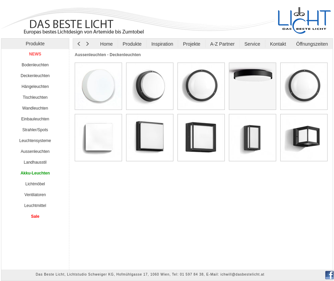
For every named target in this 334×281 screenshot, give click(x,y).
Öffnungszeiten (311, 44)
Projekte (191, 44)
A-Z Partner (222, 44)
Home (106, 44)
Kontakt (278, 44)
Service (252, 44)
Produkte (132, 44)
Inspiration (162, 44)
